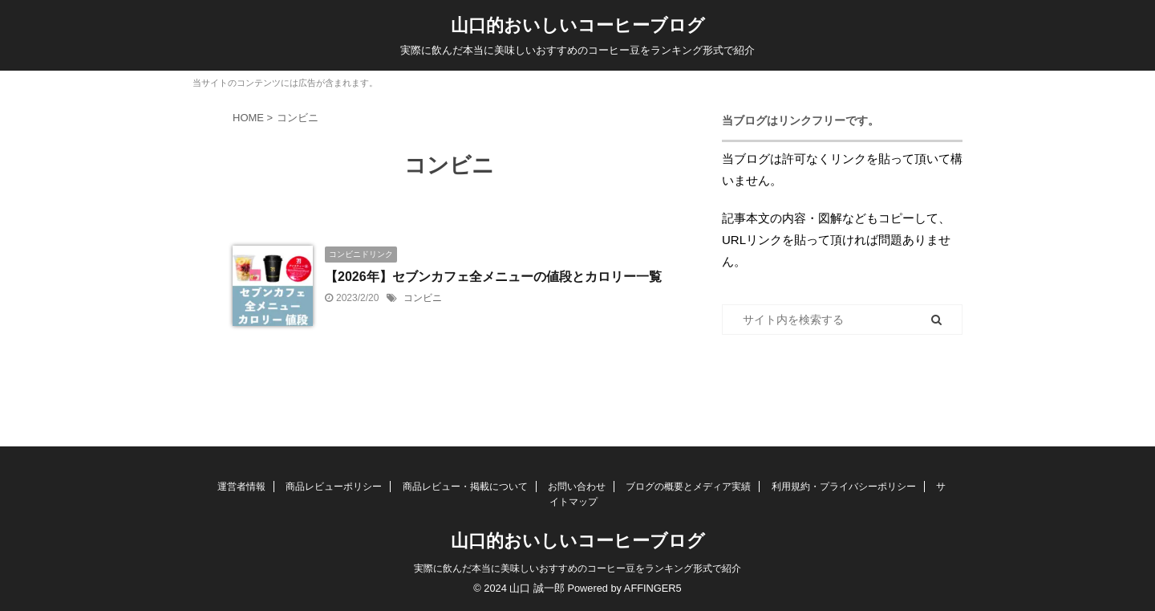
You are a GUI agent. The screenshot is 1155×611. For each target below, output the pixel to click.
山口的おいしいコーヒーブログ (578, 25)
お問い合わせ (577, 486)
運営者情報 (241, 486)
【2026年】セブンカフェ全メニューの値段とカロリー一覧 (493, 276)
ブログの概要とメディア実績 (688, 486)
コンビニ (422, 297)
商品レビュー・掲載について (465, 486)
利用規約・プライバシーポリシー (844, 486)
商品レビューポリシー (334, 486)
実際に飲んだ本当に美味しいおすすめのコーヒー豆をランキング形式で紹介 (577, 568)
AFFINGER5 (653, 588)
